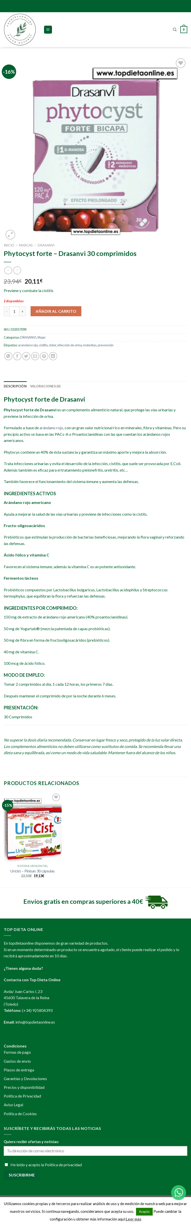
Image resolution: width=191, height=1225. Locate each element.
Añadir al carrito (56, 311)
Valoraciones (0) (45, 386)
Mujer (42, 337)
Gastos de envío (17, 1061)
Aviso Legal (13, 1104)
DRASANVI (46, 245)
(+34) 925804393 (37, 1010)
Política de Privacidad (22, 1096)
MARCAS (26, 245)
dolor (52, 345)
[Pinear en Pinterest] (44, 356)
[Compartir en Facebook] (17, 356)
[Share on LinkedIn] (53, 356)
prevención (105, 345)
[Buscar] (175, 29)
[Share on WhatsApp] (8, 356)
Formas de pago (17, 1052)
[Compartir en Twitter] (26, 356)
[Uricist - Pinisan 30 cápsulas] (33, 827)
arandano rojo (28, 345)
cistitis (43, 345)
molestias (89, 345)
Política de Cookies (20, 1113)
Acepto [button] (144, 1212)
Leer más (133, 1219)
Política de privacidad (63, 1164)
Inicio (9, 245)
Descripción (15, 386)
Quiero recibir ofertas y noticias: (31, 1142)
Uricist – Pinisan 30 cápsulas (32, 871)
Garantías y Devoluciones (25, 1078)
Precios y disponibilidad (24, 1087)
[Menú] (48, 30)
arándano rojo (51, 427)
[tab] (15, 386)
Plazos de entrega (19, 1069)
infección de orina (69, 345)
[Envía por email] (35, 356)
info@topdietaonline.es (35, 1022)
